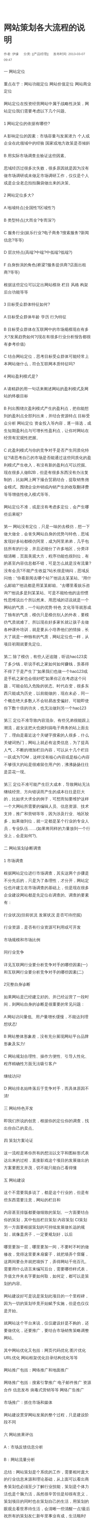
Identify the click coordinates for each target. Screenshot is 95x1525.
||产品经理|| (40, 54)
